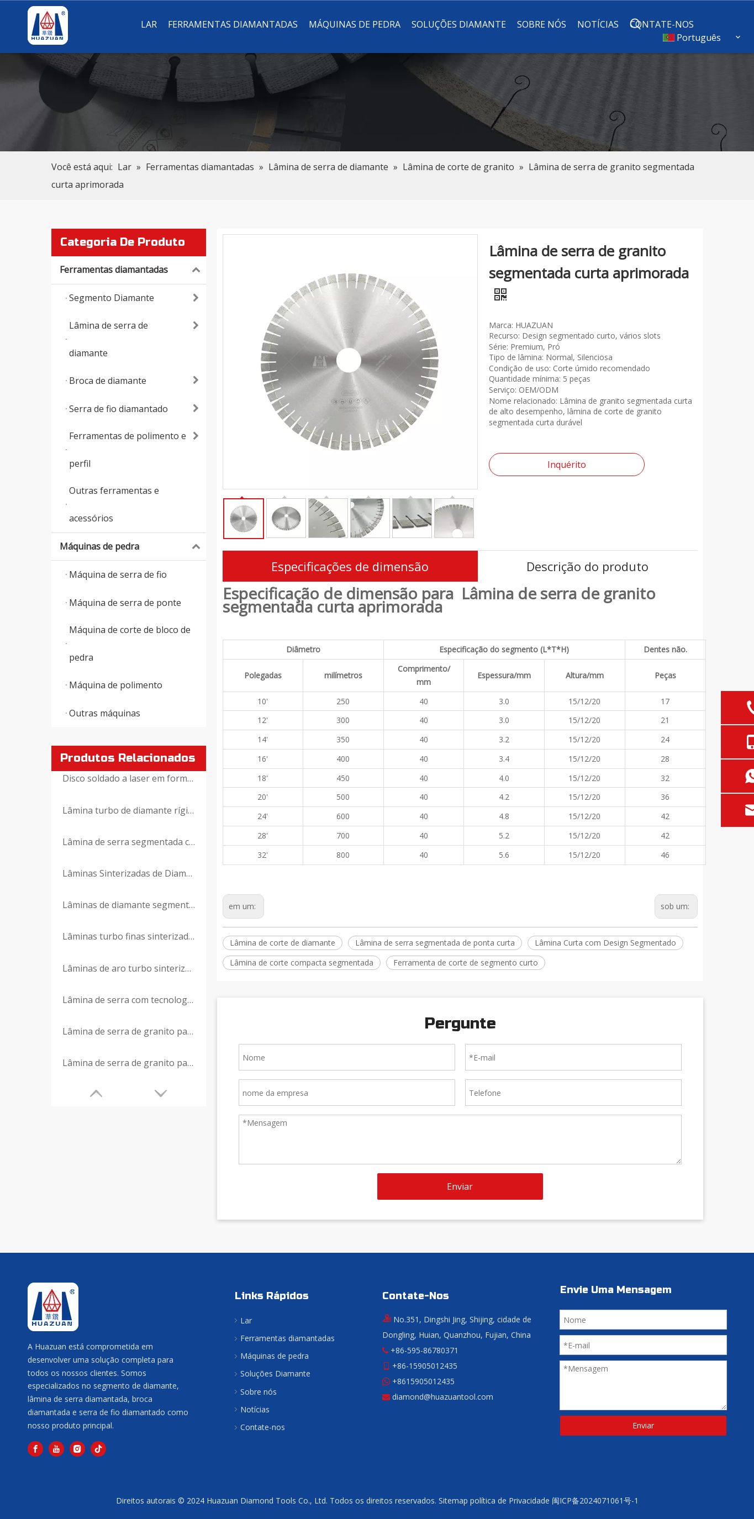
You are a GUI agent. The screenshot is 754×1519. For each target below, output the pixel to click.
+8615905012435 (423, 1381)
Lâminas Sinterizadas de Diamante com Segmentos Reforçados (128, 873)
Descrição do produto (587, 566)
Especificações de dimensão (350, 566)
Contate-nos (262, 1427)
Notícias (255, 1409)
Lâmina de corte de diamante (282, 942)
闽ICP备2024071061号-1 (595, 1500)
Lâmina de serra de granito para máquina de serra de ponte (128, 1063)
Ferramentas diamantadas (133, 270)
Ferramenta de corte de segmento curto (465, 962)
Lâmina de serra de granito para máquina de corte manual (128, 1031)
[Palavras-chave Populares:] (636, 24)
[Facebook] (35, 1449)
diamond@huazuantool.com (442, 1396)
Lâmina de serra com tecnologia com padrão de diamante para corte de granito (128, 1000)
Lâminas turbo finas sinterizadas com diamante (128, 936)
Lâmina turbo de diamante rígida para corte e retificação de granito (128, 810)
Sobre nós (258, 1391)
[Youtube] (56, 1449)
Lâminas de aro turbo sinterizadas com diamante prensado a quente (128, 968)
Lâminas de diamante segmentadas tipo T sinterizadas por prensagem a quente (128, 905)
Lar (246, 1320)
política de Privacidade (510, 1500)
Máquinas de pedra (133, 547)
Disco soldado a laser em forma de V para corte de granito (128, 778)
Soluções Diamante (275, 1373)
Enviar (460, 1186)
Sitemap (453, 1500)
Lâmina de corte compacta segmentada (301, 962)
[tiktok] (98, 1449)
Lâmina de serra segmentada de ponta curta (435, 942)
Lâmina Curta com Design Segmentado (605, 942)
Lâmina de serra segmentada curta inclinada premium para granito (128, 842)
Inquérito (566, 464)
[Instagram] (77, 1449)
